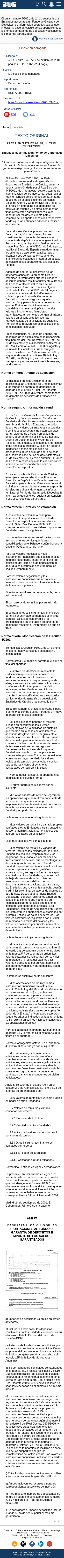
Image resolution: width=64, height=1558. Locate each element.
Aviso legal (55, 1530)
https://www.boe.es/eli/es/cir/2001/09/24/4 (33, 102)
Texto (6, 127)
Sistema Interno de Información (26, 1535)
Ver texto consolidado (51, 38)
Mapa (44, 1530)
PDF (13, 114)
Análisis (18, 127)
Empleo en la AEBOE (32, 1537)
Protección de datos (40, 1533)
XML (32, 114)
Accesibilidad (21, 1533)
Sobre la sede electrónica (27, 1530)
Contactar (8, 1530)
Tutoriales (47, 1535)
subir (57, 1521)
